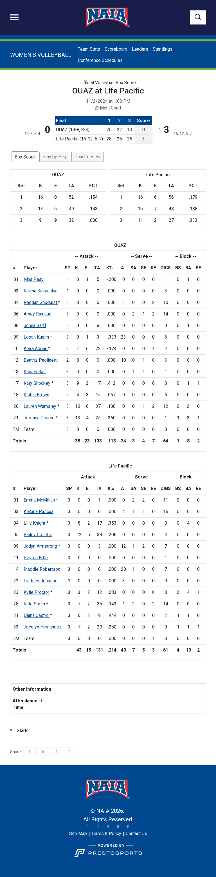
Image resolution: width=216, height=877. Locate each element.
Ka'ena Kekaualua (40, 291)
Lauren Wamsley (40, 406)
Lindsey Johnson (40, 580)
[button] (69, 752)
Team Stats (89, 49)
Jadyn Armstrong (41, 546)
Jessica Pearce (40, 417)
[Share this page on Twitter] (43, 752)
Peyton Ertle (36, 557)
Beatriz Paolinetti (41, 360)
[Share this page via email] (56, 752)
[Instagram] (98, 827)
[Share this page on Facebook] (30, 752)
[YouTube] (118, 827)
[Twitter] (88, 827)
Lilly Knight (35, 523)
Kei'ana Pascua (38, 511)
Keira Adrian (36, 348)
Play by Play (54, 156)
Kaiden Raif (35, 371)
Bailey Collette (38, 534)
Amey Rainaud (37, 314)
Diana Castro (37, 615)
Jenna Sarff (35, 325)
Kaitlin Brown (36, 394)
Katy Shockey (37, 383)
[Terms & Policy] (106, 833)
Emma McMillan (40, 500)
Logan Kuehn (37, 337)
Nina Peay (34, 279)
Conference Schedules (100, 60)
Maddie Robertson (42, 569)
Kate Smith (35, 604)
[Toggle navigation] (14, 17)
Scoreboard (116, 49)
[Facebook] (108, 827)
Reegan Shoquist (41, 302)
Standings (162, 49)
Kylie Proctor (37, 592)
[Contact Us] (136, 833)
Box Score (25, 157)
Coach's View (87, 156)
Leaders (140, 49)
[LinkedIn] (128, 827)
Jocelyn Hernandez (43, 627)
